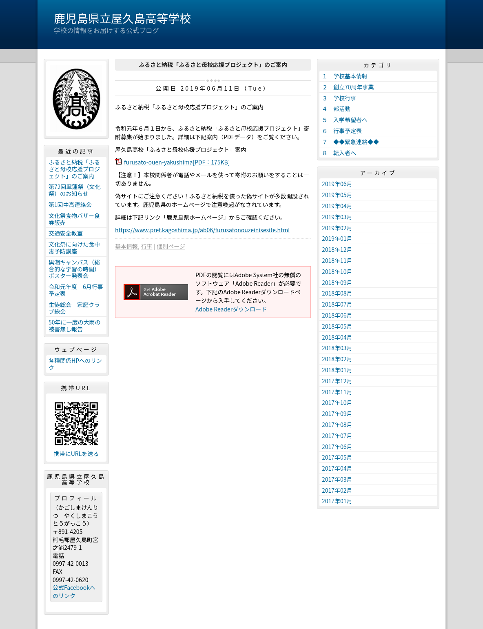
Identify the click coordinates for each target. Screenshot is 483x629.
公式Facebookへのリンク (74, 592)
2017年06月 (337, 446)
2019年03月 (337, 217)
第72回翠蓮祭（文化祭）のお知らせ (75, 190)
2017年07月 (337, 435)
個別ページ (171, 246)
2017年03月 (337, 479)
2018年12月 (337, 249)
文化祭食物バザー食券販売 (74, 219)
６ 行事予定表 (342, 131)
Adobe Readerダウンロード (231, 309)
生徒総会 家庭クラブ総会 (74, 308)
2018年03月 (337, 348)
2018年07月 (337, 304)
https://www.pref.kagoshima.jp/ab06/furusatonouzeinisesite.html (202, 230)
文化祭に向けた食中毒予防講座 (74, 247)
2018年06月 (337, 315)
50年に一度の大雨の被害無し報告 (75, 325)
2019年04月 (337, 206)
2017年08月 (337, 424)
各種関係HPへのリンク (75, 363)
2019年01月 (337, 238)
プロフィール (76, 498)
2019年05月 (337, 195)
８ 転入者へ (339, 153)
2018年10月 (337, 271)
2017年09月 (337, 413)
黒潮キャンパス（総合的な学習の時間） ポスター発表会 (76, 269)
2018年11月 (337, 260)
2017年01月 (337, 501)
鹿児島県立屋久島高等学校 (122, 18)
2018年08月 (337, 293)
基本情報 (126, 246)
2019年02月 (337, 228)
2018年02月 (337, 359)
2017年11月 (337, 392)
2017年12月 (337, 381)
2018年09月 (337, 282)
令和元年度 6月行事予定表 (76, 290)
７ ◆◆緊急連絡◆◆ (350, 142)
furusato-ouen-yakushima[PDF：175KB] (177, 162)
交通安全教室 (66, 233)
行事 (146, 246)
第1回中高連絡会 (70, 204)
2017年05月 (337, 457)
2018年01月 (337, 370)
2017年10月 (337, 402)
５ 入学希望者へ (345, 120)
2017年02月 (337, 490)
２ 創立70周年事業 (348, 87)
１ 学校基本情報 (345, 76)
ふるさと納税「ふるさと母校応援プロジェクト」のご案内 (74, 169)
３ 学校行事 (339, 98)
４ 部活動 (336, 108)
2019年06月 (337, 184)
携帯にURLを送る (76, 454)
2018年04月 (337, 337)
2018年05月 (337, 326)
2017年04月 (337, 468)
